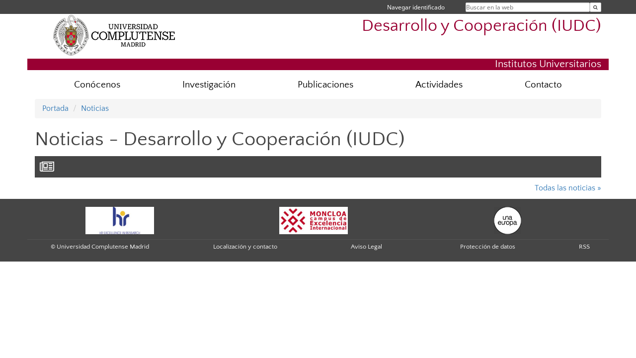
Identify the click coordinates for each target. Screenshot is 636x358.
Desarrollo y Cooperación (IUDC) (481, 26)
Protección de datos (487, 246)
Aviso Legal (366, 246)
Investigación (209, 85)
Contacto (543, 85)
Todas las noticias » (568, 187)
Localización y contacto (245, 246)
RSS (584, 246)
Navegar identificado (416, 7)
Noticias (95, 108)
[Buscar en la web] (595, 7)
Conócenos (97, 85)
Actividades (439, 85)
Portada (55, 108)
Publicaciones (325, 85)
